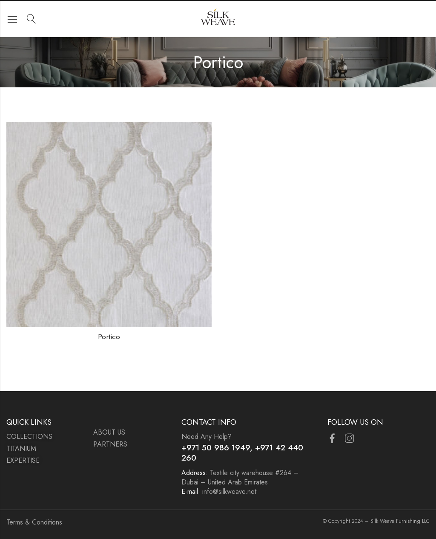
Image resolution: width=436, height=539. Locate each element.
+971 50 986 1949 (215, 447)
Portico (109, 336)
